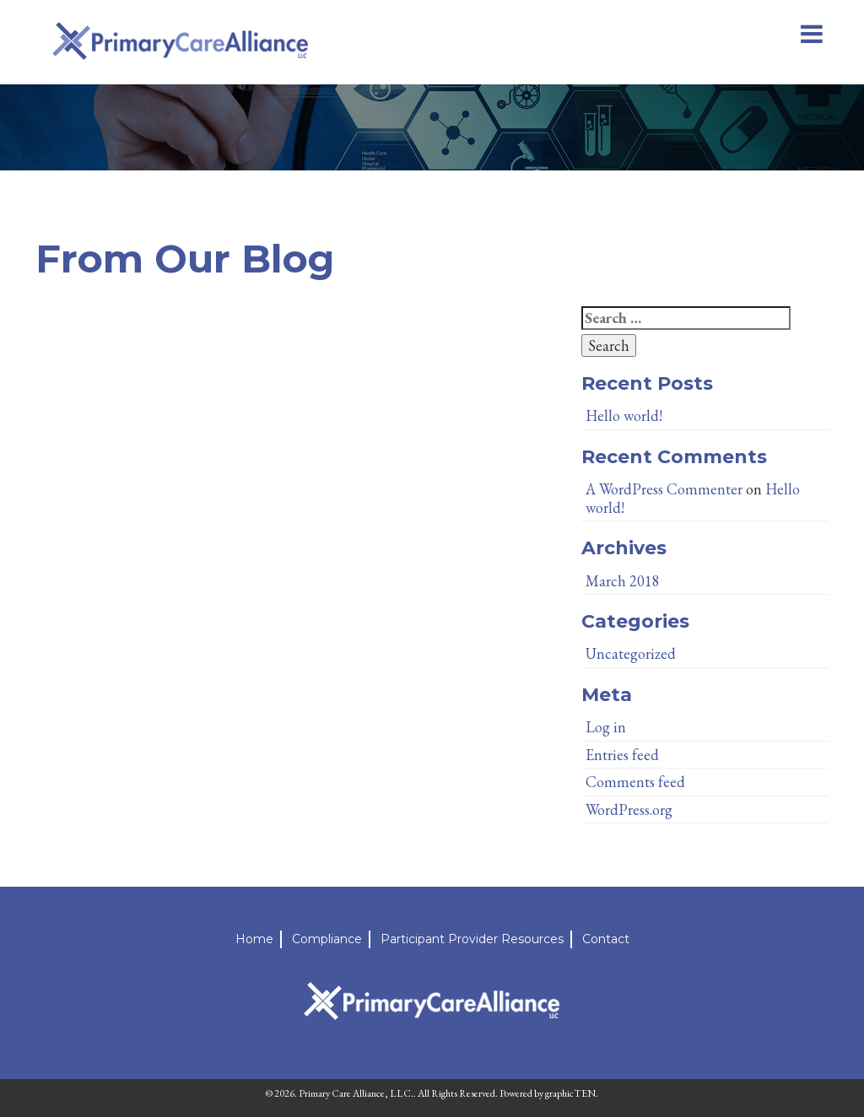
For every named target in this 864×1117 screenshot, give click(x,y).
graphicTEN (570, 1093)
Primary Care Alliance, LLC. (356, 1093)
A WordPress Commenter (664, 489)
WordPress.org (629, 809)
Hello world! (624, 415)
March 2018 (623, 581)
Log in (606, 727)
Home (254, 939)
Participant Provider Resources (472, 939)
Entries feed (622, 754)
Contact (605, 939)
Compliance (327, 939)
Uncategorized (631, 653)
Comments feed (635, 781)
